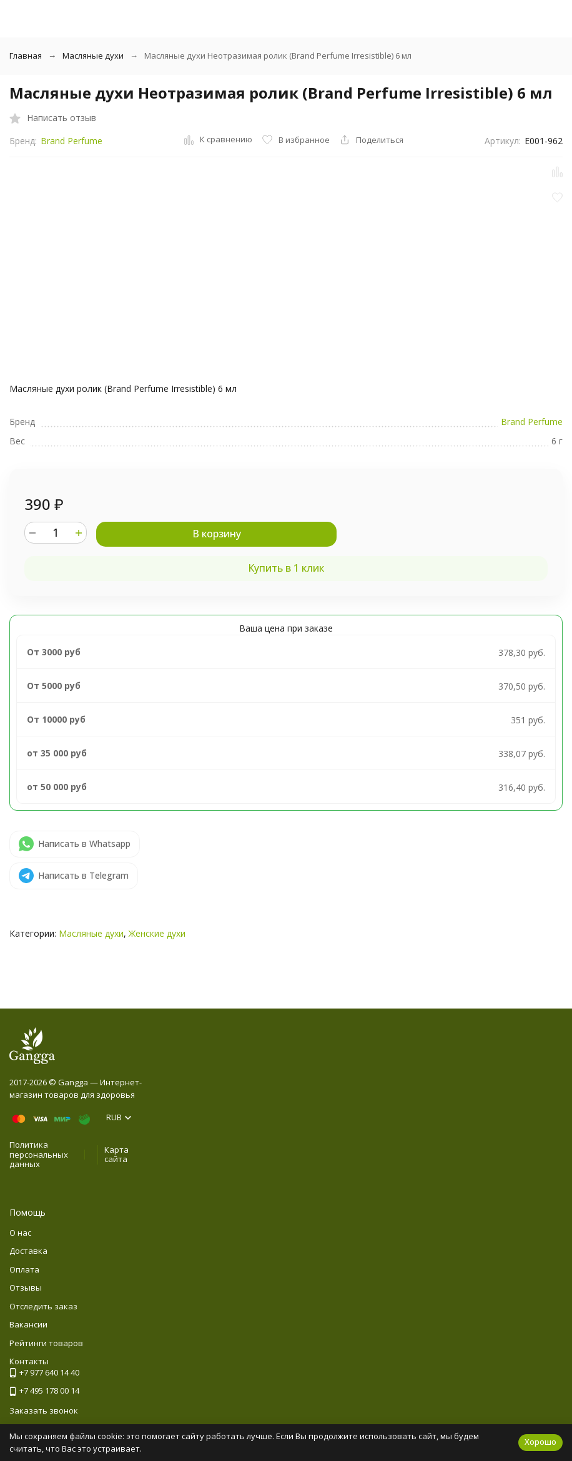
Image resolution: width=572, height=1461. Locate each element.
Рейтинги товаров (46, 1343)
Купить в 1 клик (286, 568)
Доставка (28, 1250)
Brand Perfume (71, 141)
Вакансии (28, 1324)
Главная (25, 55)
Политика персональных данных (38, 1154)
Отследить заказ (43, 1306)
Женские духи (157, 933)
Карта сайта (116, 1154)
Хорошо (540, 1441)
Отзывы (25, 1287)
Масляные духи (93, 55)
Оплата (24, 1269)
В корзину (216, 533)
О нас (20, 1232)
